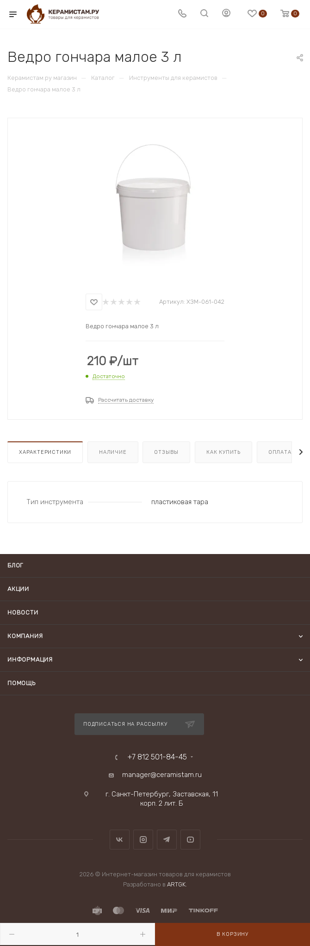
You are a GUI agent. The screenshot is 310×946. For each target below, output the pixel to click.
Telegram (167, 840)
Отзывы (166, 452)
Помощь (21, 683)
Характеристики (45, 452)
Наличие (113, 452)
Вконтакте (120, 840)
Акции (18, 588)
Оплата (279, 452)
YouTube (190, 840)
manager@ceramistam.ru (162, 775)
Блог (15, 565)
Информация (30, 659)
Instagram (143, 840)
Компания (25, 636)
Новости (22, 612)
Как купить (223, 452)
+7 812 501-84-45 (157, 757)
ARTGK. (177, 884)
